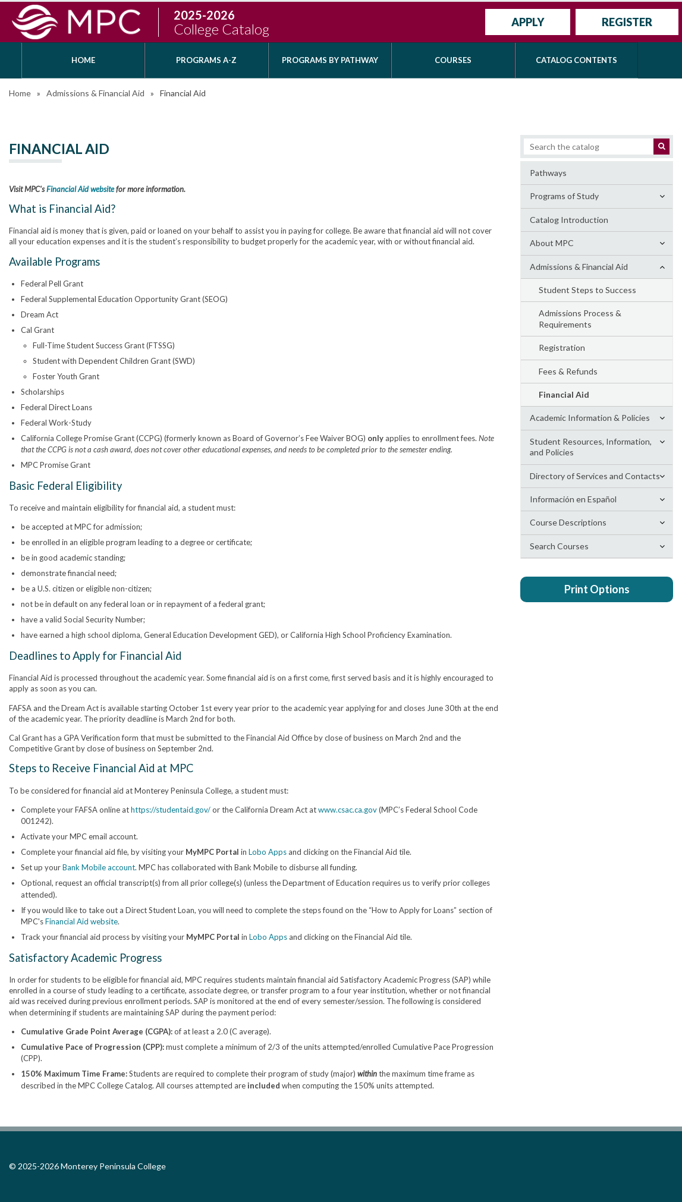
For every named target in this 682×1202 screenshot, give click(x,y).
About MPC (552, 243)
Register (627, 22)
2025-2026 (221, 22)
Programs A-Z (206, 60)
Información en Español (573, 499)
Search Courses (559, 546)
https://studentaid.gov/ (170, 809)
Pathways (548, 173)
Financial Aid (564, 394)
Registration (562, 347)
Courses (453, 60)
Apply (527, 22)
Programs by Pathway (330, 60)
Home (83, 60)
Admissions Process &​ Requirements (580, 318)
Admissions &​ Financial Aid (579, 267)
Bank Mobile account (98, 867)
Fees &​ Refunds (568, 371)
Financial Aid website (80, 189)
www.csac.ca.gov (347, 809)
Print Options (597, 589)
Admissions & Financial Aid (95, 93)
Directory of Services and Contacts (595, 476)
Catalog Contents (576, 60)
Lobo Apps (268, 852)
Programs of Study (564, 196)
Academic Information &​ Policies (590, 418)
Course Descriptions (568, 522)
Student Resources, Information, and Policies (591, 446)
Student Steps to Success (587, 290)
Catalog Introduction (569, 220)
